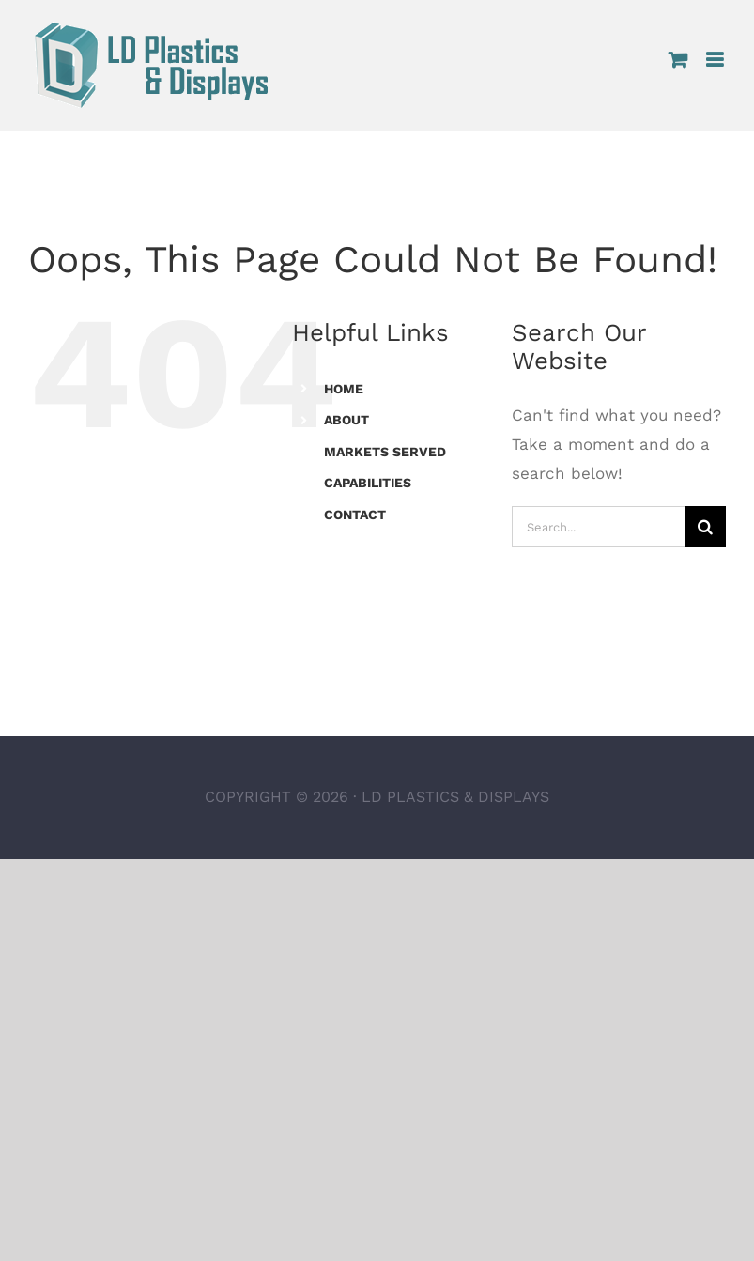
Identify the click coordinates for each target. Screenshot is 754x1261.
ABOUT (346, 419)
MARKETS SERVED (385, 451)
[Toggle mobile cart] (678, 59)
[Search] (705, 526)
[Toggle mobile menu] (716, 59)
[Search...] (598, 526)
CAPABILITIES (367, 482)
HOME (343, 388)
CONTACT (355, 514)
